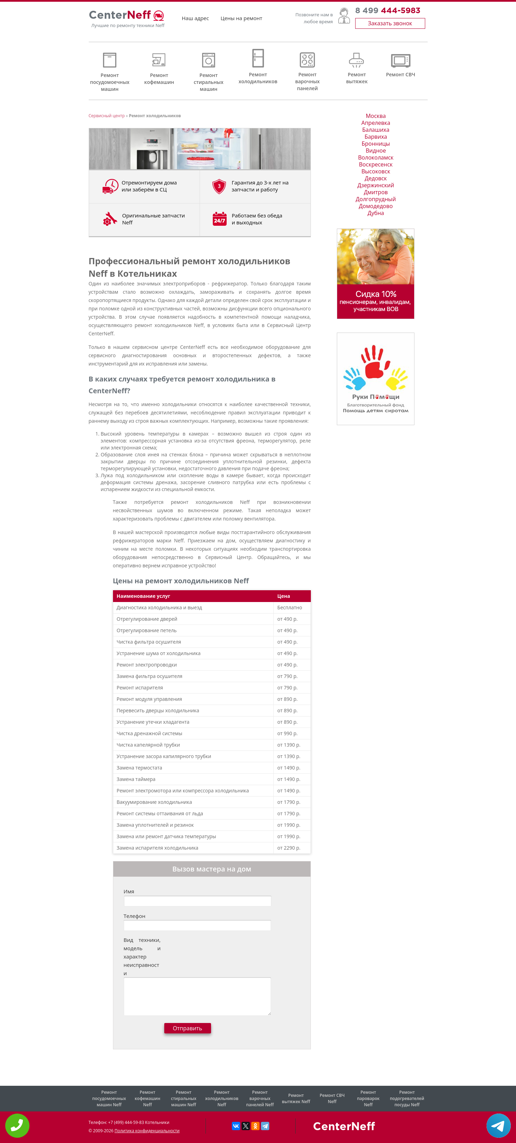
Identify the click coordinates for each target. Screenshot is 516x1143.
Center (120, 18)
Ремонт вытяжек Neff (296, 1098)
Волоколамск (375, 157)
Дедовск (376, 178)
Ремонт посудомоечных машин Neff (109, 1098)
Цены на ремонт (241, 20)
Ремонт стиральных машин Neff (183, 1098)
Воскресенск (376, 164)
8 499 (387, 13)
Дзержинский (376, 185)
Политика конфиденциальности (147, 1131)
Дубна (376, 213)
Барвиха (376, 136)
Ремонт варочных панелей (307, 81)
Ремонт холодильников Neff (221, 1098)
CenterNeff (344, 1127)
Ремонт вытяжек (357, 78)
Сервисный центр (107, 116)
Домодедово (376, 206)
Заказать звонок (390, 26)
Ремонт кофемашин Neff (147, 1098)
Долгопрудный (376, 199)
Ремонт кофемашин (159, 78)
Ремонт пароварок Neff (368, 1098)
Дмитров (376, 192)
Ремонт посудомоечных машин (110, 82)
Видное (376, 150)
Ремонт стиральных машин (209, 82)
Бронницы (375, 143)
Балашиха (375, 130)
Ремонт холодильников (258, 78)
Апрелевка (375, 123)
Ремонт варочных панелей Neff (260, 1098)
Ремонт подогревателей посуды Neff (407, 1098)
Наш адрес (195, 20)
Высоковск (375, 171)
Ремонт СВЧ (400, 74)
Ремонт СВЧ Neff (332, 1098)
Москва (376, 116)
